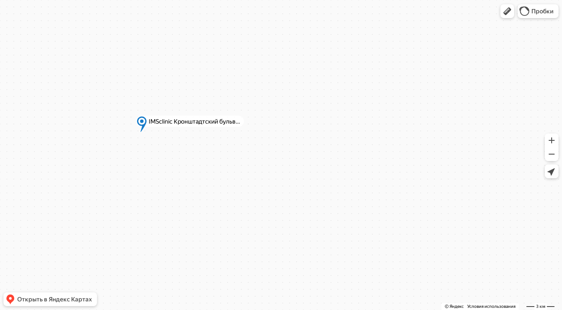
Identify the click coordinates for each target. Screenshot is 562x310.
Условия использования (491, 306)
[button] (507, 11)
